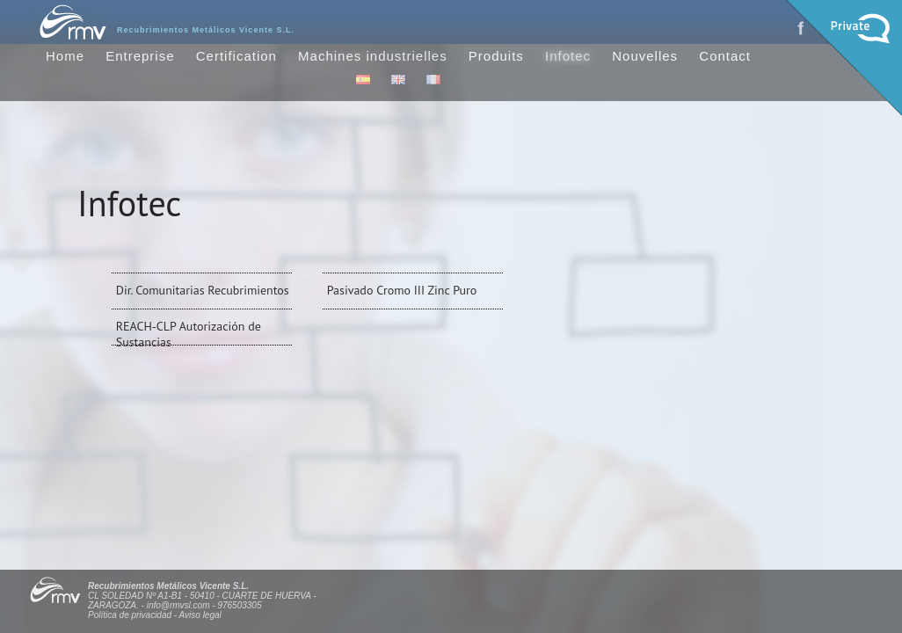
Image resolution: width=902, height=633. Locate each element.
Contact (725, 55)
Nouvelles (645, 55)
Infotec (568, 55)
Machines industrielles (372, 55)
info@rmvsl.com (178, 605)
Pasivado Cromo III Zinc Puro (402, 290)
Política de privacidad (129, 615)
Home (65, 55)
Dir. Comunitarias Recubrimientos (202, 290)
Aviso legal (200, 615)
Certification (236, 55)
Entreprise (139, 55)
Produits (496, 55)
